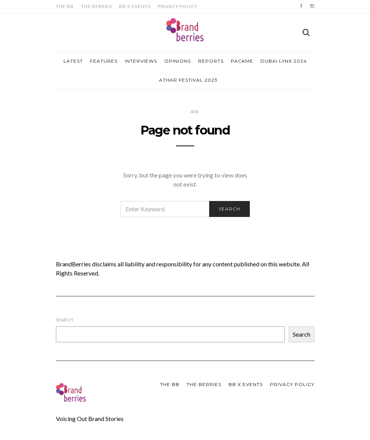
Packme (242, 61)
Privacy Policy (177, 6)
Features (104, 61)
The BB (65, 6)
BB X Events (135, 6)
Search (64, 320)
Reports (211, 61)
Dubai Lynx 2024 (283, 61)
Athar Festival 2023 (188, 80)
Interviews (141, 61)
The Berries (96, 6)
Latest (73, 61)
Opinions (177, 61)
